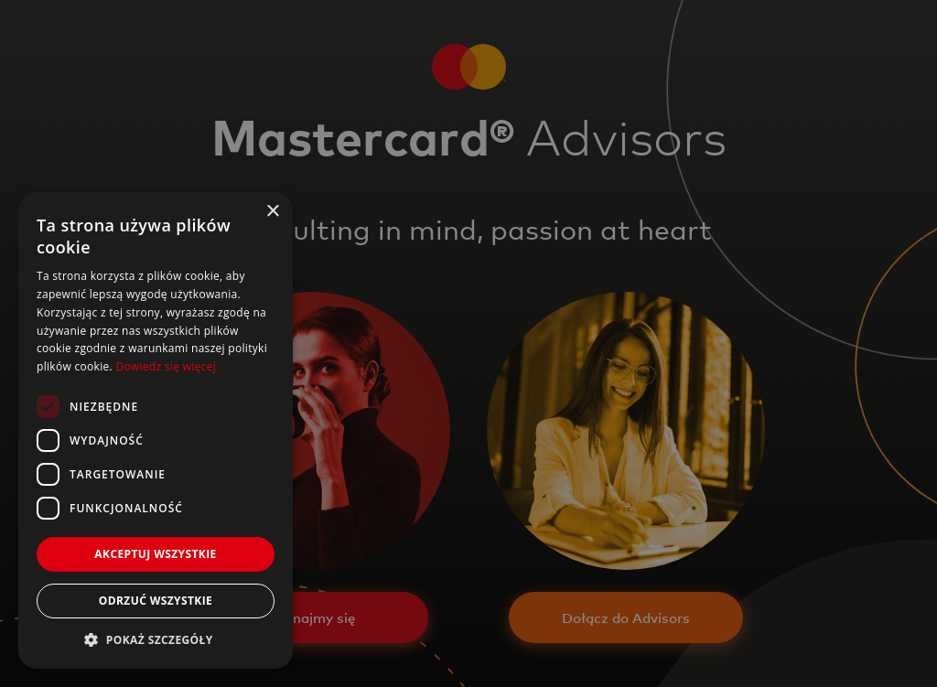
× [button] (272, 212)
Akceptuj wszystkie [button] (155, 554)
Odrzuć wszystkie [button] (155, 600)
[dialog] (468, 343)
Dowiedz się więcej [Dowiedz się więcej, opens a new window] (165, 366)
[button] (156, 640)
